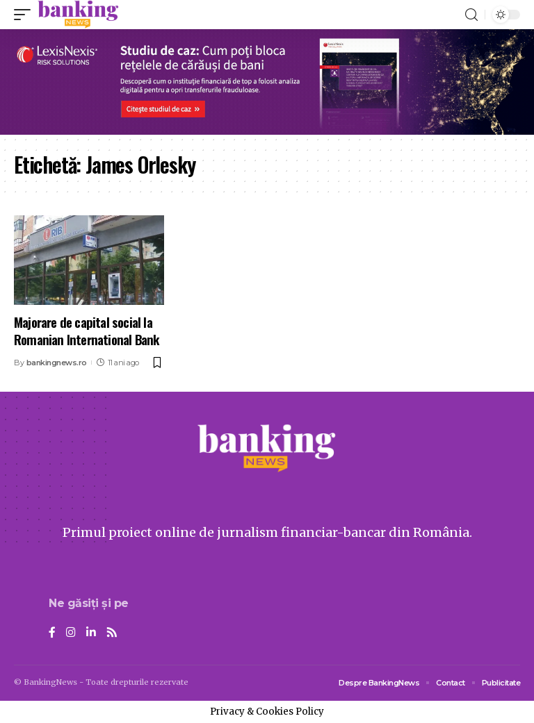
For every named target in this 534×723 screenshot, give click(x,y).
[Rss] (112, 633)
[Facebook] (52, 633)
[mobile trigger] (26, 14)
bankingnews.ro (56, 362)
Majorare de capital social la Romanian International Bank (86, 330)
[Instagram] (71, 633)
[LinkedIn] (91, 633)
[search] (471, 15)
